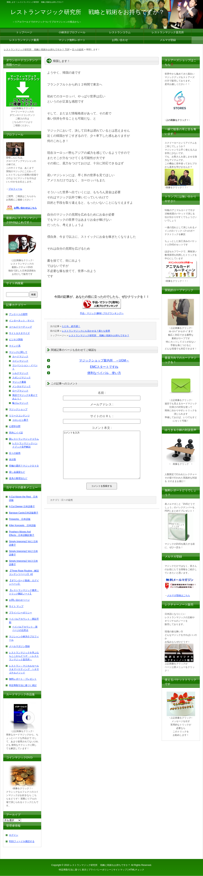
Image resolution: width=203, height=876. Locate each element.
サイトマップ (120, 869)
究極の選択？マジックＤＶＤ (24, 465)
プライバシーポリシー (20, 612)
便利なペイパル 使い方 (104, 372)
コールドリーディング (20, 327)
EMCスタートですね (104, 366)
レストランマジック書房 (24, 40)
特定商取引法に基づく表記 (23, 685)
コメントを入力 (101, 455)
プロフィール (15, 189)
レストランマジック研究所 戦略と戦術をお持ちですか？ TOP (37, 49)
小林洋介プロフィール (72, 32)
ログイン (13, 835)
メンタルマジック (21, 386)
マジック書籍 (19, 382)
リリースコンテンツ (19, 415)
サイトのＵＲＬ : (101, 416)
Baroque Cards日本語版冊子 (23, 512)
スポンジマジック (21, 377)
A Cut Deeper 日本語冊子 (22, 506)
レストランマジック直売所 (168, 32)
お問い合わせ (120, 40)
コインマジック (20, 361)
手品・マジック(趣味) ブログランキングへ (101, 313)
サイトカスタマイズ (19, 333)
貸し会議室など (17, 472)
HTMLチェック (136, 869)
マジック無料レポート (72, 40)
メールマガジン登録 (19, 646)
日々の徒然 (67, 500)
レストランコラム (120, 32)
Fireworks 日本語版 (19, 519)
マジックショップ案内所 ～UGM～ (104, 360)
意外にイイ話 (16, 432)
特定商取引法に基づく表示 (72, 869)
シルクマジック (20, 373)
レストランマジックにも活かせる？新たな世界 (86, 331)
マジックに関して (18, 352)
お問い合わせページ (19, 600)
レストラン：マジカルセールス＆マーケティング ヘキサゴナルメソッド (24, 669)
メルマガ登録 (168, 40)
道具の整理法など (18, 478)
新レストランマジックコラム (24, 439)
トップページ (24, 32)
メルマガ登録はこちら (178, 595)
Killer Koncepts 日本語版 (22, 525)
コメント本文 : (102, 427)
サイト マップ (16, 606)
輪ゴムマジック (20, 403)
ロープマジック (20, 390)
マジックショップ (18, 409)
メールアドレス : (101, 404)
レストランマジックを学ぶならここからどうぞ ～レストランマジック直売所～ (24, 656)
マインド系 (14, 345)
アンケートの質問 (18, 314)
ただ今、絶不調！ (71, 326)
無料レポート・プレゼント (23, 679)
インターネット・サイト (21, 320)
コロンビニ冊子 (20, 420)
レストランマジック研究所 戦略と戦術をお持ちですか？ (99, 335)
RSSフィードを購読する (21, 841)
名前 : (102, 392)
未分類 (12, 459)
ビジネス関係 (16, 339)
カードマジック (20, 356)
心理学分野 (14, 426)
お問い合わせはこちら (25, 208)
